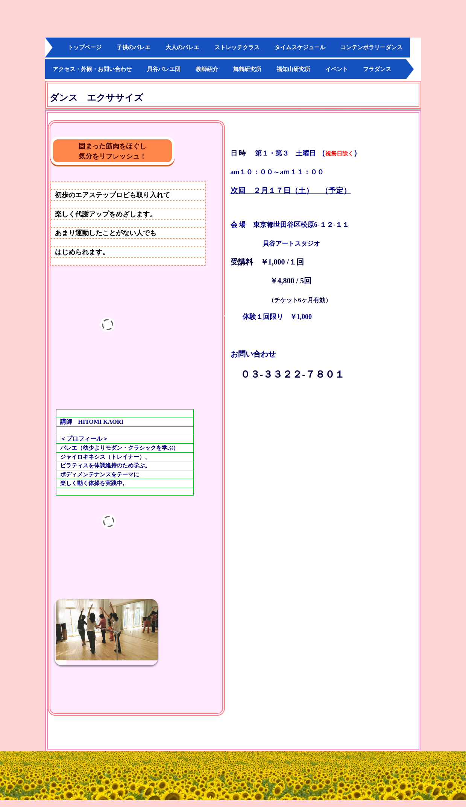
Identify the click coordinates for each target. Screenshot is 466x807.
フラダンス (377, 69)
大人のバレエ (182, 47)
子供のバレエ (133, 47)
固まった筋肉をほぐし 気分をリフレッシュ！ (127, 151)
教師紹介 (207, 69)
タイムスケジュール (300, 47)
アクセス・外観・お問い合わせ (92, 69)
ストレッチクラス (237, 47)
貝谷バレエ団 (164, 69)
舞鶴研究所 (247, 69)
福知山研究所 (293, 69)
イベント (336, 69)
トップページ (85, 47)
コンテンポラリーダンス (371, 47)
